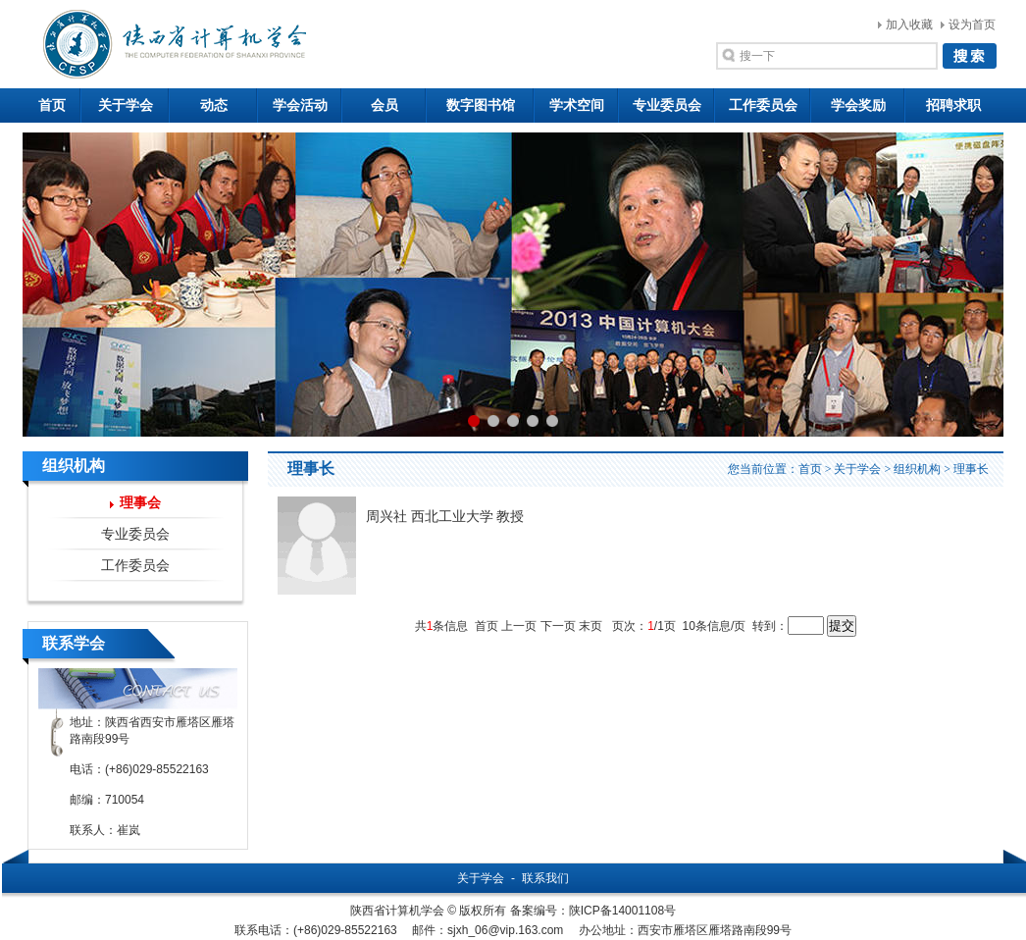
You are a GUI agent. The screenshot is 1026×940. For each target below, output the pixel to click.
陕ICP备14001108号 (622, 910)
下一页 (558, 626)
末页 (590, 626)
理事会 (140, 503)
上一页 (519, 626)
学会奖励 (858, 105)
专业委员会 (667, 105)
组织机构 (917, 469)
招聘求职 (953, 105)
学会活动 (300, 105)
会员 (384, 105)
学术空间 (576, 105)
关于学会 (125, 105)
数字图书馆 (480, 105)
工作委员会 (763, 105)
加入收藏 (909, 24)
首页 (52, 105)
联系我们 (545, 878)
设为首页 (972, 24)
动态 (214, 105)
